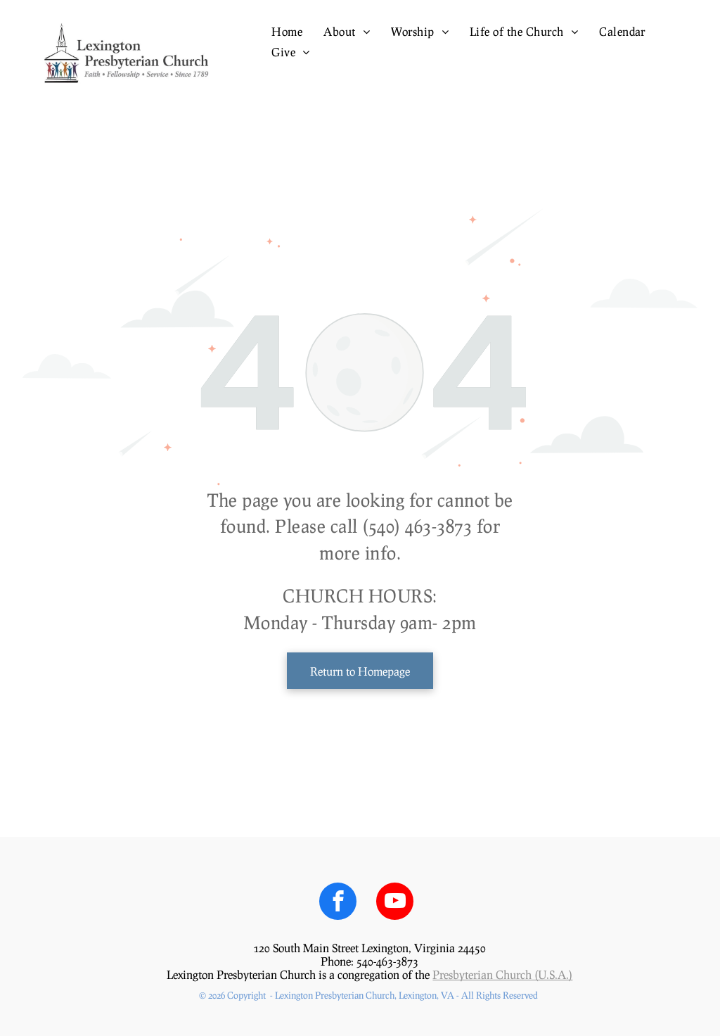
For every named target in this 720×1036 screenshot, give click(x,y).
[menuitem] (287, 31)
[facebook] (337, 903)
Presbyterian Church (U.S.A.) (502, 974)
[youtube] (394, 903)
